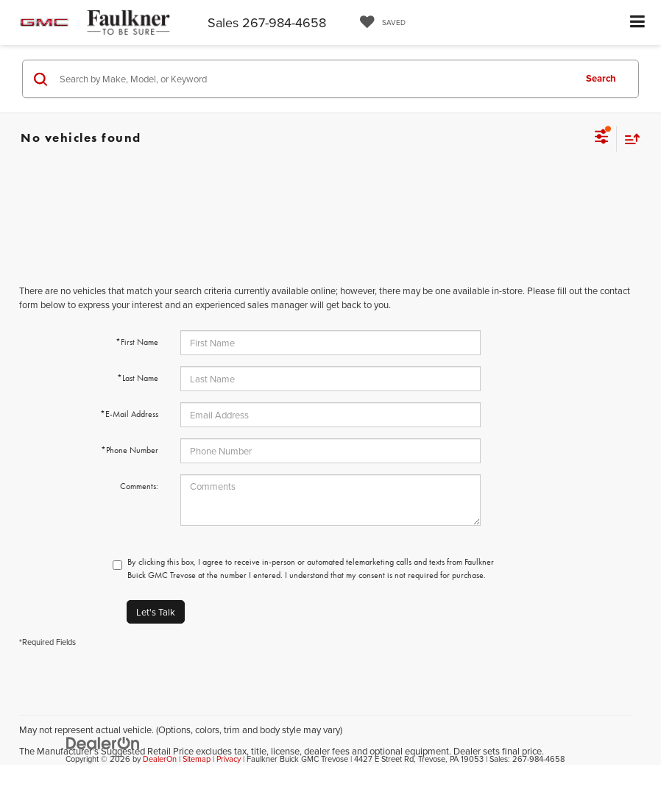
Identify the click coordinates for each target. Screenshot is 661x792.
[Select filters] (602, 138)
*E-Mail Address (129, 414)
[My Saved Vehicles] (379, 22)
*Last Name (137, 378)
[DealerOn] (103, 742)
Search (601, 78)
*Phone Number (129, 450)
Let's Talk (155, 611)
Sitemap (197, 759)
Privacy (228, 759)
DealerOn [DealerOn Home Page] (160, 759)
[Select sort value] (628, 138)
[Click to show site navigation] (638, 22)
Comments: (139, 486)
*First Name (137, 342)
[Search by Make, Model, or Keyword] (314, 78)
